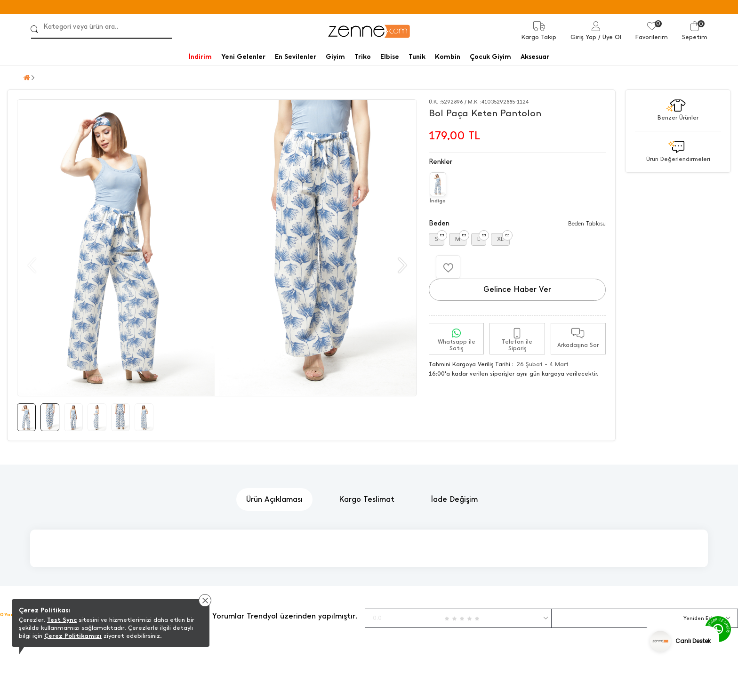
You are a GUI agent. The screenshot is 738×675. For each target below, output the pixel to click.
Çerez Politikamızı (73, 635)
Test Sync (62, 619)
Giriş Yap (583, 36)
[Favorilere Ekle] (448, 267)
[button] (401, 265)
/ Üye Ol (609, 36)
